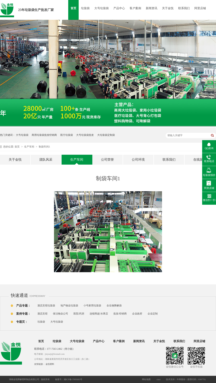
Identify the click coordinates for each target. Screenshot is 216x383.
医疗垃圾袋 (66, 135)
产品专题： (23, 305)
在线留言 (199, 159)
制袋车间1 (44, 146)
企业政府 (137, 313)
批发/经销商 (120, 313)
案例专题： (23, 313)
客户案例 (135, 8)
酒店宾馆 (42, 313)
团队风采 (45, 159)
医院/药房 (78, 313)
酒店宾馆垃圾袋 (46, 305)
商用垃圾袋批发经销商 (44, 135)
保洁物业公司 (60, 313)
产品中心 (119, 8)
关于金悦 (168, 8)
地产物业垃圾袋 (69, 305)
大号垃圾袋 (101, 8)
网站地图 (146, 379)
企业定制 (153, 313)
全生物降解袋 (114, 305)
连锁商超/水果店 (99, 313)
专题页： (22, 321)
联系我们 (184, 8)
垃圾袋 (85, 8)
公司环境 (138, 159)
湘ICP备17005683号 (73, 379)
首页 (73, 8)
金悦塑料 (50, 364)
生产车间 (29, 146)
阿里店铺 (200, 8)
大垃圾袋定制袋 (106, 135)
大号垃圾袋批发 (85, 135)
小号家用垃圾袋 (92, 305)
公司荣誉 (107, 159)
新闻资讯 (151, 8)
